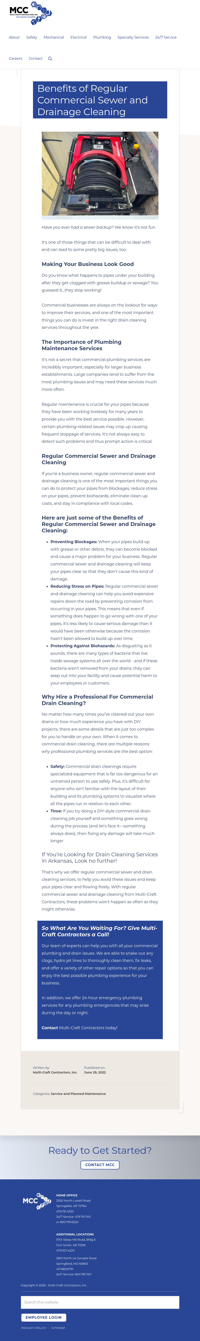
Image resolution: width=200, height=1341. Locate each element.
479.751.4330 (65, 1211)
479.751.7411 (83, 1216)
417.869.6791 (64, 1269)
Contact (50, 1027)
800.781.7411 (83, 1274)
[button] (50, 58)
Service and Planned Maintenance (78, 1094)
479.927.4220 (65, 1250)
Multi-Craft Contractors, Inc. (67, 1285)
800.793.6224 (69, 1222)
